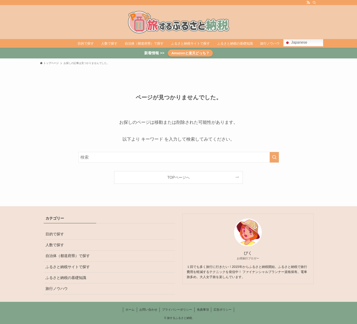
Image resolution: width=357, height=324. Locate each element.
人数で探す (55, 245)
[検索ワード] (178, 157)
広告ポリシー (223, 309)
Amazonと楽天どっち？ (190, 53)
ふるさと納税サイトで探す (68, 267)
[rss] (308, 2)
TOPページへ (178, 177)
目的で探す (55, 234)
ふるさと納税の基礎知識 (66, 278)
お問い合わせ (148, 309)
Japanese (296, 42)
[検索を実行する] (274, 157)
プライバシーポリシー (177, 309)
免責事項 (203, 309)
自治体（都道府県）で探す (68, 256)
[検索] (314, 2)
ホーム (129, 309)
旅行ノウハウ (57, 289)
